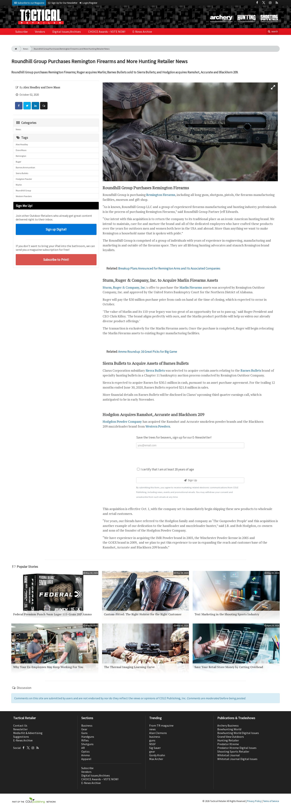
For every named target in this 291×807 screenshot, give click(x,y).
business (154, 736)
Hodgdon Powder (24, 179)
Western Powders (24, 196)
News (25, 48)
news (152, 729)
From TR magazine (161, 725)
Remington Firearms (160, 195)
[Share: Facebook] (18, 105)
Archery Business (228, 725)
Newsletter (20, 729)
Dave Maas (21, 150)
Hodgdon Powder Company (122, 421)
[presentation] (190, 457)
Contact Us (20, 725)
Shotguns (87, 744)
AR (83, 748)
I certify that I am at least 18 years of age (165, 469)
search (272, 31)
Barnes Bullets (251, 370)
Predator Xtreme (228, 744)
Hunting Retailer (228, 740)
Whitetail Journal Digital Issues (237, 759)
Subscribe (21, 31)
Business (86, 725)
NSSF (152, 744)
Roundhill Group (23, 190)
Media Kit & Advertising (27, 733)
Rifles (85, 740)
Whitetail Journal (228, 755)
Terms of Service (271, 801)
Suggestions (21, 736)
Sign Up (190, 480)
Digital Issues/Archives (66, 31)
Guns (84, 733)
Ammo (85, 755)
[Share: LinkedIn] (35, 105)
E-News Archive (142, 31)
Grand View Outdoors (230, 736)
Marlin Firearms (190, 287)
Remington (21, 156)
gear (152, 751)
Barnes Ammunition (25, 167)
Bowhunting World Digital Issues (238, 733)
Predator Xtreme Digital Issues (236, 748)
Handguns (87, 736)
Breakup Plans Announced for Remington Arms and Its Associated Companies (169, 268)
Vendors (40, 31)
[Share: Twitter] (27, 105)
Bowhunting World (229, 729)
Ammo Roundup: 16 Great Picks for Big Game (147, 352)
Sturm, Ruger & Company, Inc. (124, 287)
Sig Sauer (155, 748)
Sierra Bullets (22, 173)
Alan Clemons (158, 733)
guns (152, 740)
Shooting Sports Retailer (233, 751)
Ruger (18, 161)
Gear (84, 729)
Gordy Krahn (157, 755)
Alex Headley (22, 144)
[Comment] (44, 105)
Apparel (86, 759)
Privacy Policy (254, 801)
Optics (85, 751)
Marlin (19, 184)
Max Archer (156, 759)
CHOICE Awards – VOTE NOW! (106, 31)
